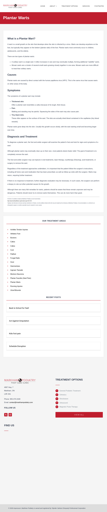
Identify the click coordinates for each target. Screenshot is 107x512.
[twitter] (6, 414)
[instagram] (10, 414)
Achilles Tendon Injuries (19, 230)
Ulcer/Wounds (15, 290)
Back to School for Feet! (19, 308)
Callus (12, 242)
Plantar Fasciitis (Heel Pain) (20, 278)
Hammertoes (15, 266)
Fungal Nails (15, 258)
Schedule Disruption (17, 346)
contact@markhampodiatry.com (21, 402)
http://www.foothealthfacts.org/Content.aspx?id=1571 (19, 200)
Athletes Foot (15, 234)
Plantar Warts (15, 282)
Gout (12, 262)
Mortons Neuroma (17, 274)
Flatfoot (13, 254)
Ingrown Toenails (16, 270)
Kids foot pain (15, 333)
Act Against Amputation (19, 321)
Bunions (13, 238)
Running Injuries (16, 286)
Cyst (12, 250)
